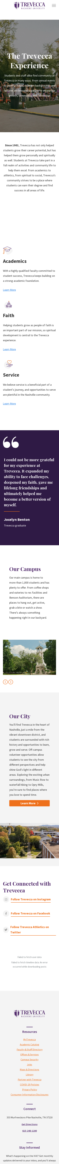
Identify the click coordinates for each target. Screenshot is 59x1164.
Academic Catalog (29, 1020)
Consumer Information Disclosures (29, 1070)
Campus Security (29, 1035)
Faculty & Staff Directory (29, 1025)
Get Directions (29, 1099)
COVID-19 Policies (29, 1060)
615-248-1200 (29, 1106)
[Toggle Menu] (54, 5)
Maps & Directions (29, 1045)
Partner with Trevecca (29, 1055)
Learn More (28, 803)
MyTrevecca (29, 1015)
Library (29, 1050)
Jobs (29, 1040)
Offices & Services (29, 1030)
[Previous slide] (5, 682)
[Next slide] (10, 682)
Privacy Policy (29, 1065)
